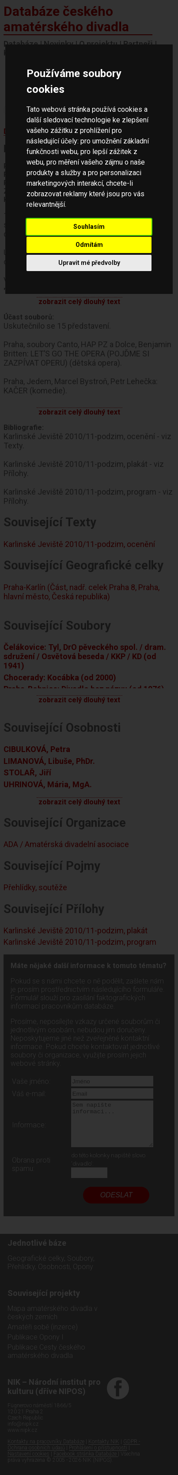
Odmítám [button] (89, 244)
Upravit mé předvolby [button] (89, 262)
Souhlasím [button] (89, 226)
